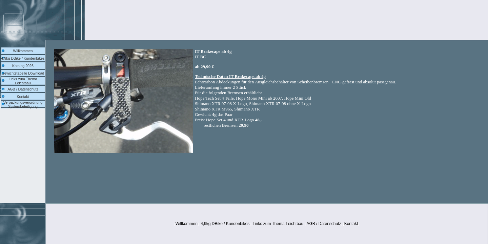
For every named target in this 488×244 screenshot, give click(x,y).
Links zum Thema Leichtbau (23, 81)
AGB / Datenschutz (22, 89)
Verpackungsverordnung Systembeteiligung (23, 104)
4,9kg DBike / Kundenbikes (23, 58)
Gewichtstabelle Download (23, 73)
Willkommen (23, 51)
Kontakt (23, 97)
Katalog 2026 (23, 66)
